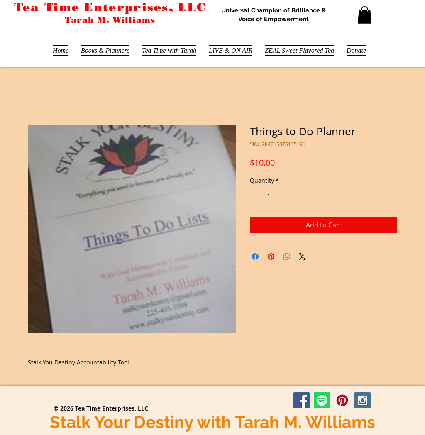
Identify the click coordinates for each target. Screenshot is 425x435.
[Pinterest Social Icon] (342, 400)
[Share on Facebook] (255, 256)
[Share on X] (303, 256)
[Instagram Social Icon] (362, 400)
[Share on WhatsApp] (287, 256)
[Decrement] (256, 195)
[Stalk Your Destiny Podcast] (322, 400)
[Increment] (281, 195)
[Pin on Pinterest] (271, 256)
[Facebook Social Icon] (301, 400)
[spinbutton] (268, 195)
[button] (364, 15)
